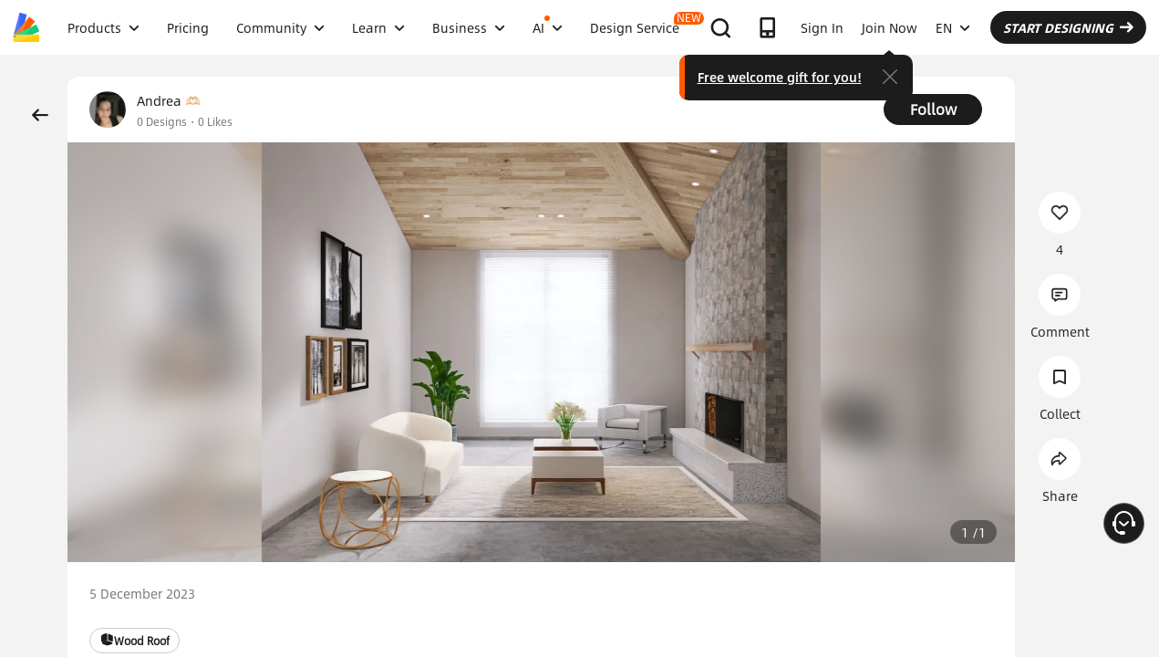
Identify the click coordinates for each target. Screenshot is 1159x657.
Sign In (822, 27)
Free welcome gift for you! (780, 77)
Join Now (889, 27)
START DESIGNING (1068, 27)
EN (953, 27)
